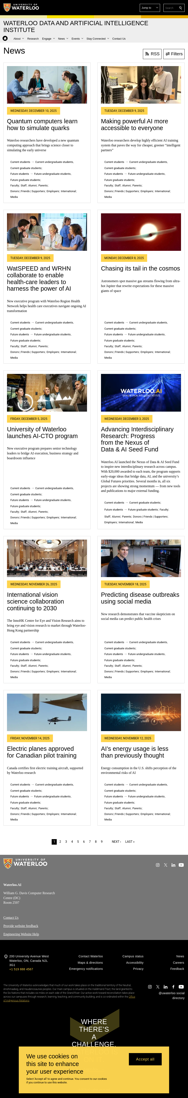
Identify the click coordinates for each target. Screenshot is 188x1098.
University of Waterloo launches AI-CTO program (42, 432)
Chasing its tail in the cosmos (140, 268)
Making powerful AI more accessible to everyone (134, 124)
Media (14, 197)
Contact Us (11, 917)
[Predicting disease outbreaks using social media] (141, 558)
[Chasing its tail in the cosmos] (141, 232)
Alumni (32, 185)
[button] (150, 8)
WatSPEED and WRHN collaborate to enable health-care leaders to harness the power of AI (39, 278)
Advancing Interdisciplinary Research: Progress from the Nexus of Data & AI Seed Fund (137, 439)
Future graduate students (25, 180)
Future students (19, 173)
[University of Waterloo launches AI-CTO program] (47, 392)
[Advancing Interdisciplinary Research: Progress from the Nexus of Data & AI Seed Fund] (141, 392)
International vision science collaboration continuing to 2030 (35, 601)
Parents (42, 185)
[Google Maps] (124, 904)
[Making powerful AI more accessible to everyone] (141, 85)
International (68, 191)
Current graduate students (25, 168)
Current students (20, 162)
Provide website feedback (20, 926)
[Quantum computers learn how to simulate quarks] (47, 85)
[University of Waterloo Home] (21, 7)
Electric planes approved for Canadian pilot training (42, 752)
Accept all (145, 1059)
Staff (23, 185)
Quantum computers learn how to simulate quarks (42, 124)
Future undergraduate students (52, 173)
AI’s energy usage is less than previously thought (134, 752)
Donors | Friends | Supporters (27, 191)
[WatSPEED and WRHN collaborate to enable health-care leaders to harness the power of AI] (47, 232)
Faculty (14, 185)
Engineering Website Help (21, 934)
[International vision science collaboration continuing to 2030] (47, 558)
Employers (53, 191)
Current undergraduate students (54, 162)
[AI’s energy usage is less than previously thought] (141, 712)
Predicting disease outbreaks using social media (140, 598)
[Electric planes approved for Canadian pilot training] (47, 712)
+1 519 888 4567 (21, 969)
